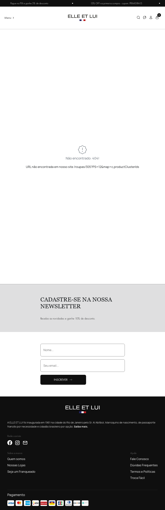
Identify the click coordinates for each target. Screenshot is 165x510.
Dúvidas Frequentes (144, 465)
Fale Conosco (139, 459)
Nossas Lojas (16, 465)
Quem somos (16, 459)
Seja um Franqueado (21, 471)
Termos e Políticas (142, 471)
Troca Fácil (137, 478)
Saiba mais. (81, 426)
